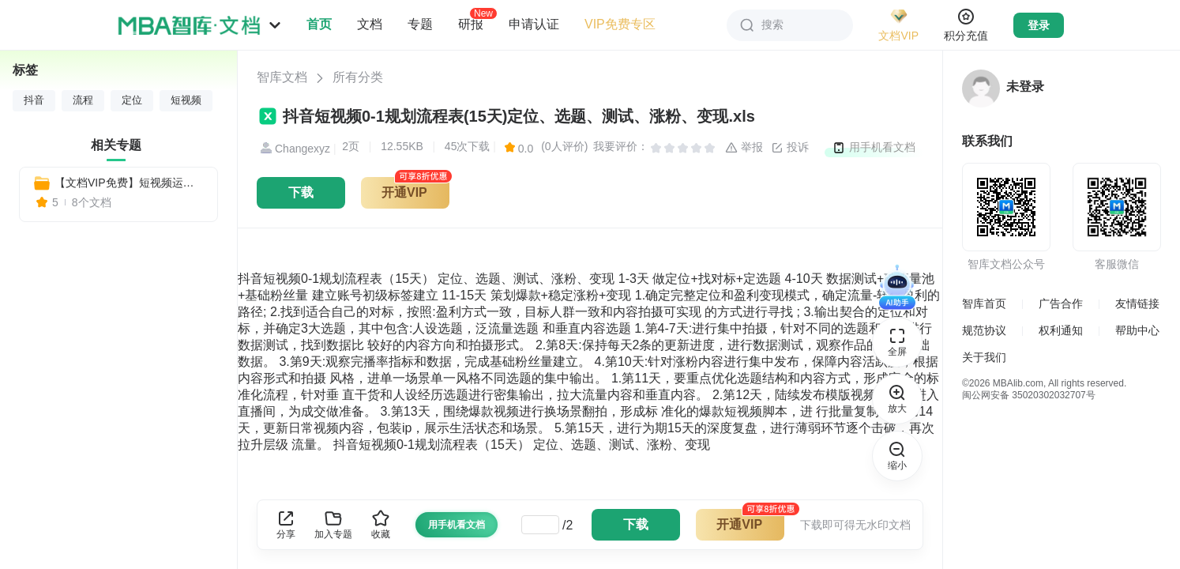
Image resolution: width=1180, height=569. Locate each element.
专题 (420, 24)
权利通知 (1061, 330)
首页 (319, 24)
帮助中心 (1137, 330)
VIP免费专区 (620, 24)
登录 (1039, 25)
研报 (470, 24)
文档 (369, 24)
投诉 (790, 148)
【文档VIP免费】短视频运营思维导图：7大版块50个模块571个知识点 (129, 182)
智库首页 (984, 303)
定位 (132, 100)
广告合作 (1061, 303)
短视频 (186, 100)
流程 (83, 100)
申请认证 (534, 24)
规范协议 (984, 330)
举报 (744, 148)
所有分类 (358, 77)
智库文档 (282, 77)
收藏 (380, 524)
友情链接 (1137, 303)
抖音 (34, 100)
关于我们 (984, 357)
